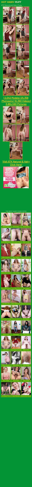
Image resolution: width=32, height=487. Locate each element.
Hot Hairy (11, 1)
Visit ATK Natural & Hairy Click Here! (16, 163)
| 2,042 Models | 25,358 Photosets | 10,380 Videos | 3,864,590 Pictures (16, 101)
